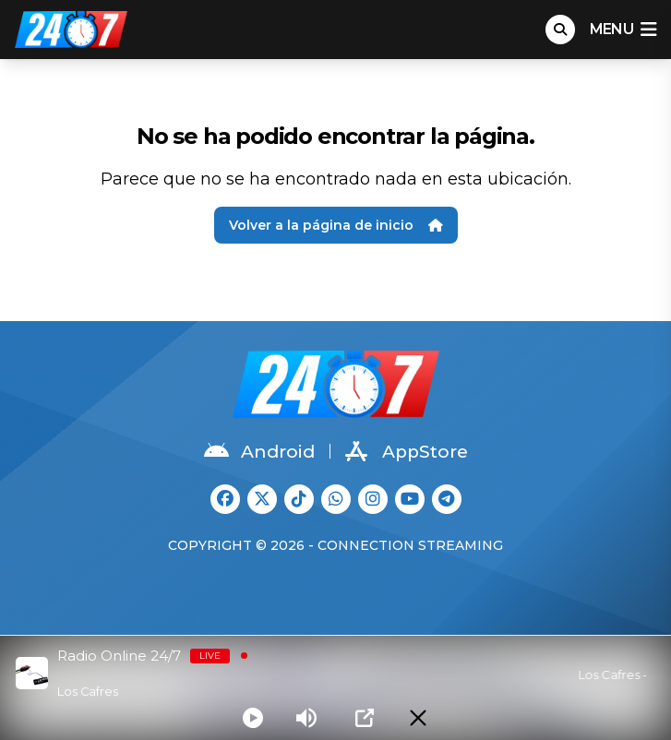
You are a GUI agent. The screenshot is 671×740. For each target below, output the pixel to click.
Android (259, 451)
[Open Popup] (364, 718)
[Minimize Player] (418, 718)
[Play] (253, 718)
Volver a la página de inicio (336, 225)
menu (623, 29)
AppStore (406, 451)
